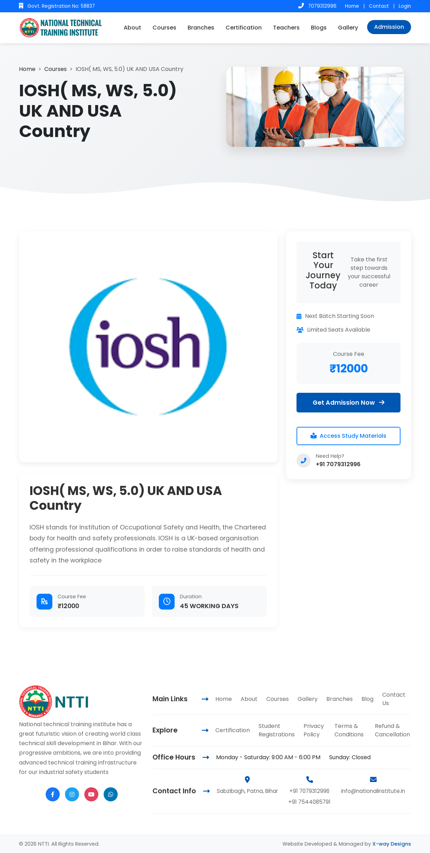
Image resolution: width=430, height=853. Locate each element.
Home (352, 6)
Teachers (286, 28)
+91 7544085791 (309, 802)
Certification (244, 28)
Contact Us (393, 699)
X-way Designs (391, 843)
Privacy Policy (314, 730)
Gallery (348, 28)
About (132, 28)
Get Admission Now (348, 402)
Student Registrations (277, 730)
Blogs (319, 28)
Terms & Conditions (349, 730)
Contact (379, 6)
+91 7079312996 (338, 464)
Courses (164, 28)
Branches (201, 28)
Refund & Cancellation (392, 730)
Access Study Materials (348, 436)
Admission (389, 27)
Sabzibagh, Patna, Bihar (247, 791)
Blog (367, 699)
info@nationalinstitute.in (373, 791)
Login (405, 6)
